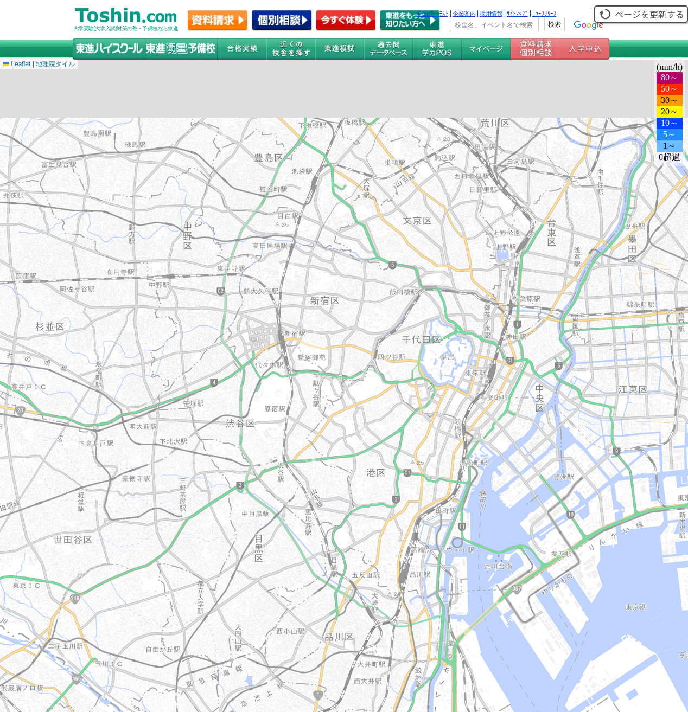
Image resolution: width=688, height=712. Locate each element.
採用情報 (491, 13)
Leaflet (16, 64)
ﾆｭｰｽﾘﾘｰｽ (544, 13)
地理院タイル (55, 64)
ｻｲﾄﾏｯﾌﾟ (517, 13)
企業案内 (464, 13)
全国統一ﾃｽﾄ (433, 13)
